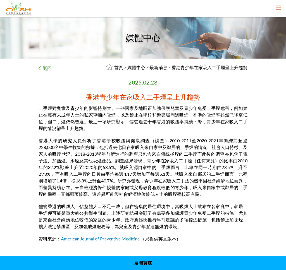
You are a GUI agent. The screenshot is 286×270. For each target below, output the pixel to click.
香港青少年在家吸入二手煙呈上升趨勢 (209, 67)
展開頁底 (143, 263)
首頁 (118, 67)
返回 (47, 68)
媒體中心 (136, 67)
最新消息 (158, 67)
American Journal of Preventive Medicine (100, 238)
